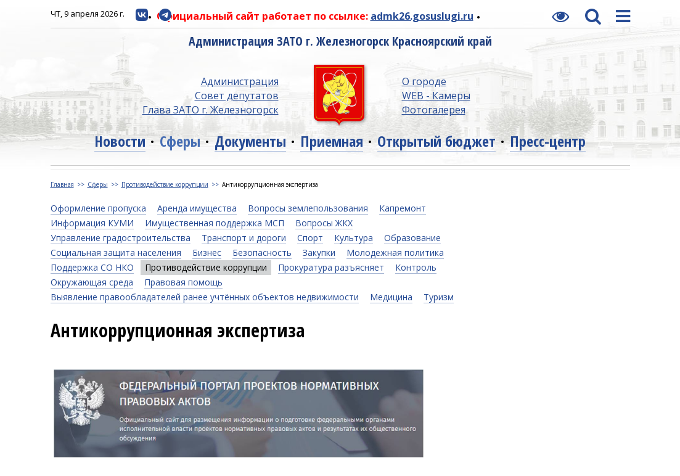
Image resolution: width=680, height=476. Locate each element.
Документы (250, 141)
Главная (62, 184)
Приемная (331, 141)
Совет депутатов (237, 95)
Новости (119, 141)
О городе (424, 81)
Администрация (240, 81)
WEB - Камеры (436, 95)
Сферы (180, 141)
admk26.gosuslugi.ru (422, 16)
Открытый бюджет (436, 141)
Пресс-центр (548, 141)
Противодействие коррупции (164, 184)
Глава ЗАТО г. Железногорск (210, 110)
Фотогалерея (433, 110)
